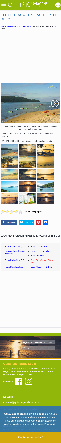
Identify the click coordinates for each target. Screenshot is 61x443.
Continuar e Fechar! (30, 437)
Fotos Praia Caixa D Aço (15, 260)
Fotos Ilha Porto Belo (40, 251)
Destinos (12, 26)
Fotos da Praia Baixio (40, 246)
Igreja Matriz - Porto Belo (41, 267)
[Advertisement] (30, 56)
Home (3, 26)
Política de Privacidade (44, 424)
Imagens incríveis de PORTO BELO (37, 342)
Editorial (8, 396)
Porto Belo (27, 26)
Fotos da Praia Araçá (14, 246)
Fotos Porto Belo (38, 255)
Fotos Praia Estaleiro (14, 267)
